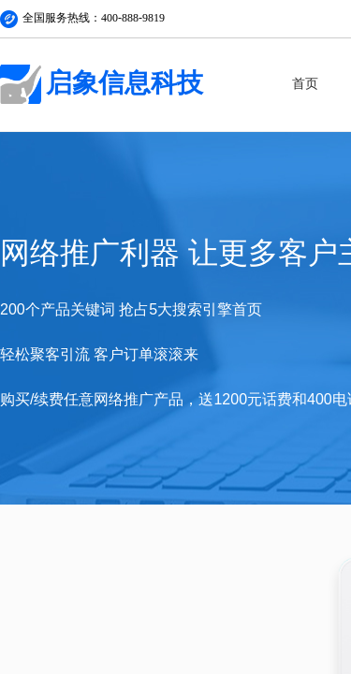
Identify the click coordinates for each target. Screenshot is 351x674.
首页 (305, 84)
